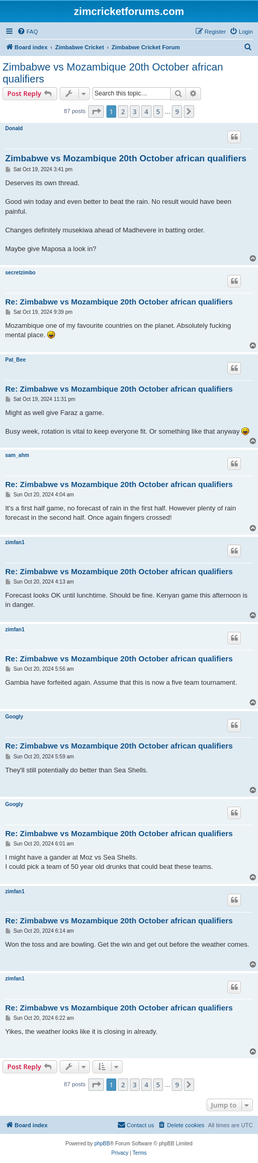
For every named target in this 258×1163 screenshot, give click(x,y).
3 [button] (135, 111)
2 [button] (123, 111)
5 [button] (158, 111)
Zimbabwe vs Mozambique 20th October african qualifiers (113, 73)
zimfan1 (14, 542)
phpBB (102, 1143)
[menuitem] (27, 31)
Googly (14, 716)
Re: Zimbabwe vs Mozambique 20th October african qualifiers (119, 301)
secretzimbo (20, 272)
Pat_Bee (15, 360)
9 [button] (177, 111)
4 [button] (146, 111)
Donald (14, 128)
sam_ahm (17, 455)
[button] (96, 111)
